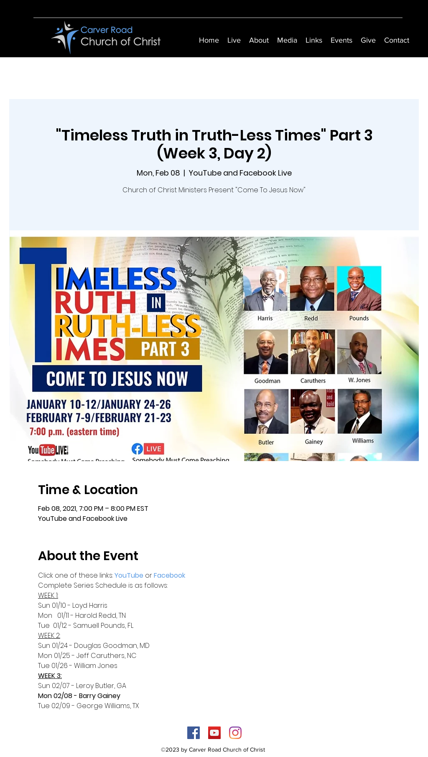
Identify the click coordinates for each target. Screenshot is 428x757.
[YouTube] (214, 732)
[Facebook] (193, 732)
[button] (259, 40)
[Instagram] (235, 732)
